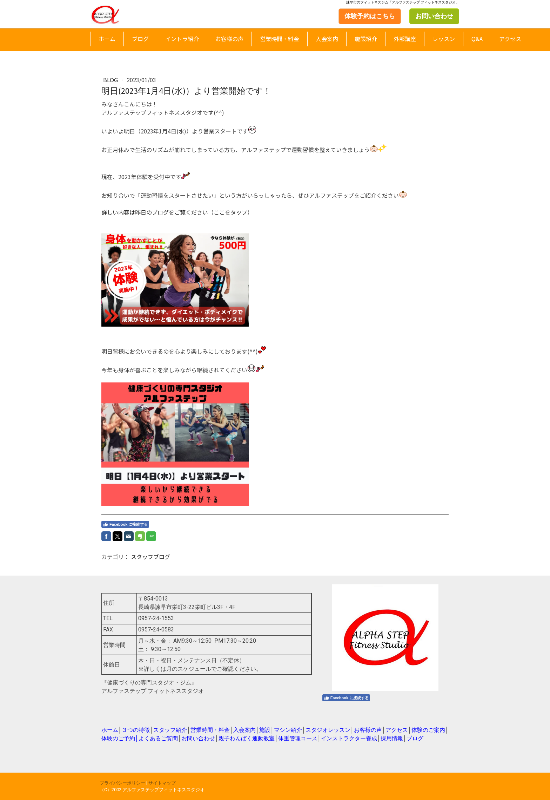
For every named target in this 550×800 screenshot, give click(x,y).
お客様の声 (229, 38)
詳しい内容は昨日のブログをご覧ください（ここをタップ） (177, 212)
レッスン (443, 38)
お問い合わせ (434, 16)
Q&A (477, 38)
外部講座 (405, 38)
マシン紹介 (288, 730)
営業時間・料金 (279, 38)
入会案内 (327, 38)
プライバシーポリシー (122, 783)
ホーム (107, 38)
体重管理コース (297, 738)
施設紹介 (366, 38)
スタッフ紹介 (170, 730)
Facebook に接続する (125, 524)
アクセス (510, 38)
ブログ (140, 38)
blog (111, 80)
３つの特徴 (136, 730)
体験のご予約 (118, 738)
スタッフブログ (150, 556)
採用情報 (392, 738)
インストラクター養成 (349, 738)
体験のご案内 (428, 730)
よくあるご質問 (158, 738)
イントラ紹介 (182, 38)
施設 (264, 730)
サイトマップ (162, 783)
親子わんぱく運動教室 (247, 738)
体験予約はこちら (369, 16)
